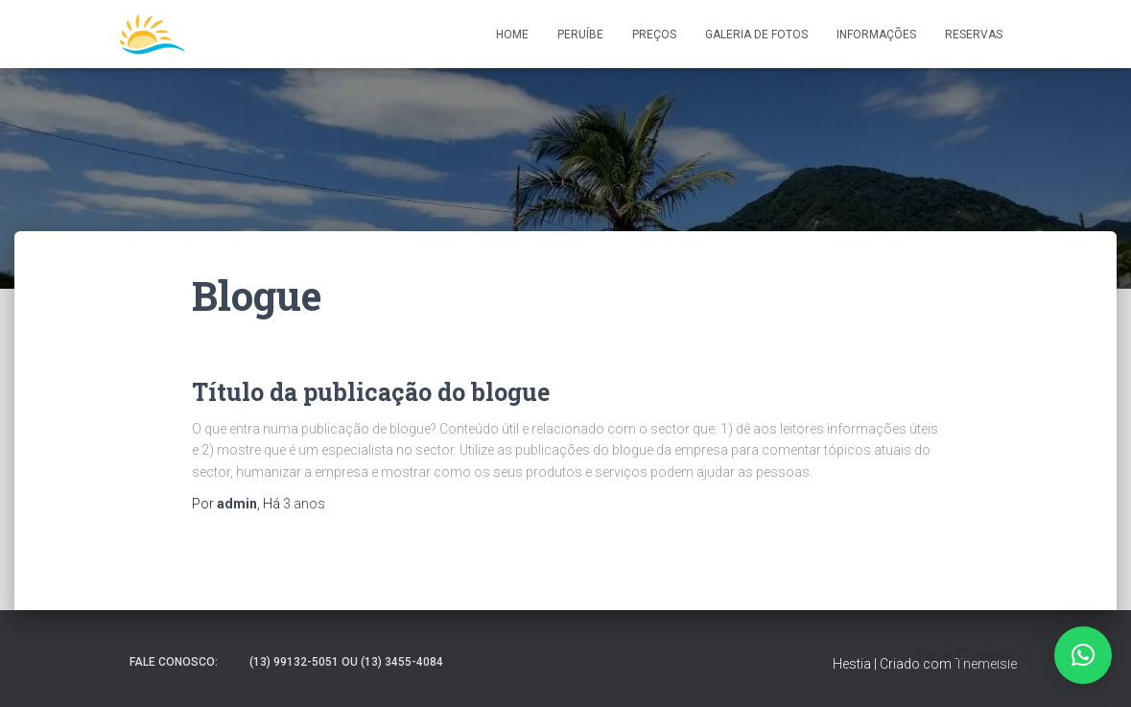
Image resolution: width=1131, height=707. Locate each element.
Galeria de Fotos (756, 34)
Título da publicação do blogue (371, 392)
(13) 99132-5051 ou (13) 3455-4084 (346, 662)
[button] (1083, 655)
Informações (876, 34)
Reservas (973, 34)
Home (512, 34)
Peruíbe (580, 34)
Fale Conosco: (174, 662)
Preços (654, 34)
